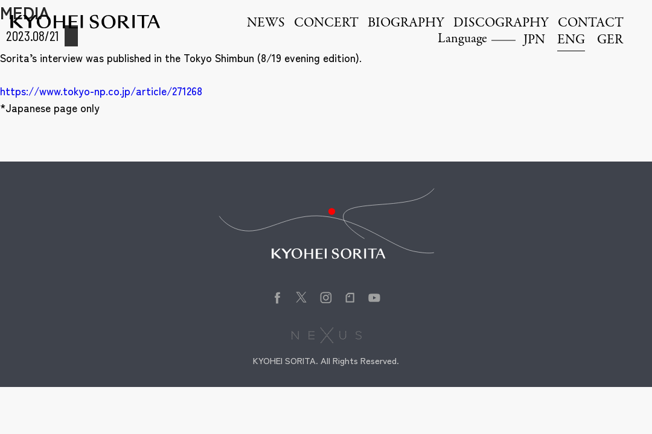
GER (610, 40)
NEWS (266, 23)
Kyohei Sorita (85, 22)
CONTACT (591, 23)
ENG (571, 40)
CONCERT (326, 23)
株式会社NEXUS (326, 335)
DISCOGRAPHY (501, 23)
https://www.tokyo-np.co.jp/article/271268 (101, 90)
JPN (534, 40)
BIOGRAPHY (406, 23)
